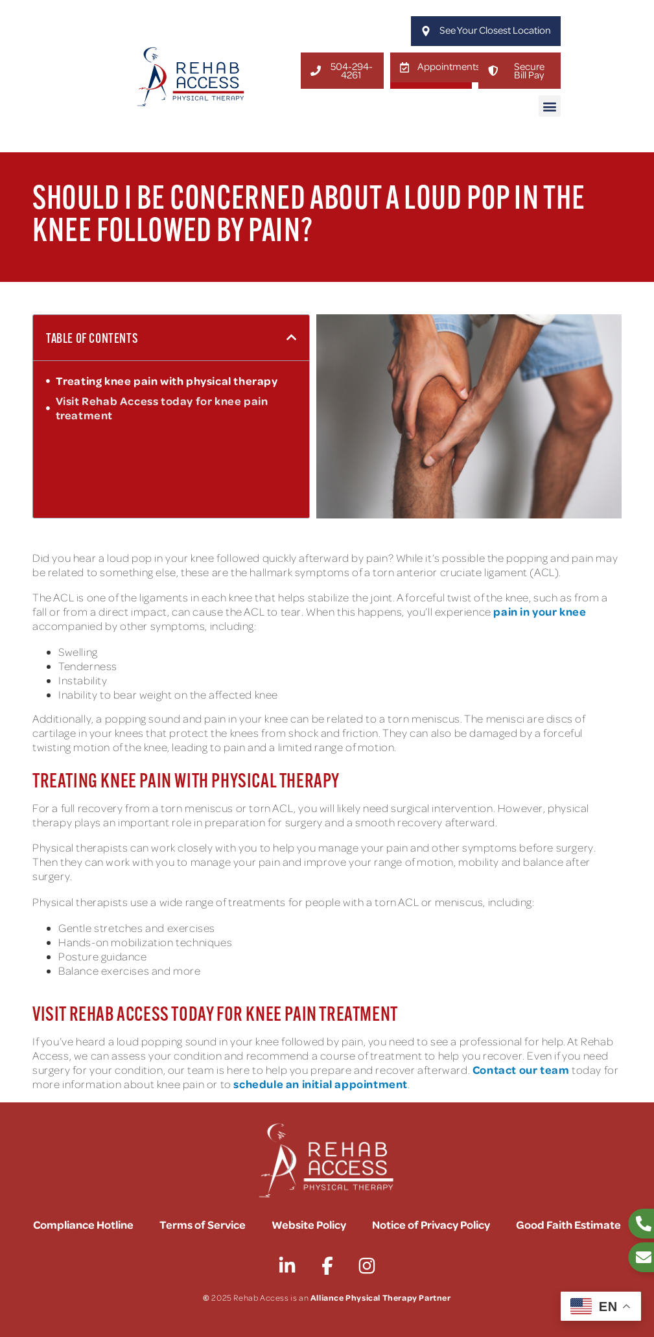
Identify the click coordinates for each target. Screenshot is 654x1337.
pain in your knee (539, 611)
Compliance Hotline (83, 1224)
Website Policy (309, 1224)
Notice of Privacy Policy (431, 1224)
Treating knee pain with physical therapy (167, 381)
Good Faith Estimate (568, 1224)
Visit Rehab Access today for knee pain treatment (162, 408)
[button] (550, 106)
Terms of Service (202, 1224)
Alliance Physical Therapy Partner (380, 1297)
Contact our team (521, 1070)
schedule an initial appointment (320, 1084)
